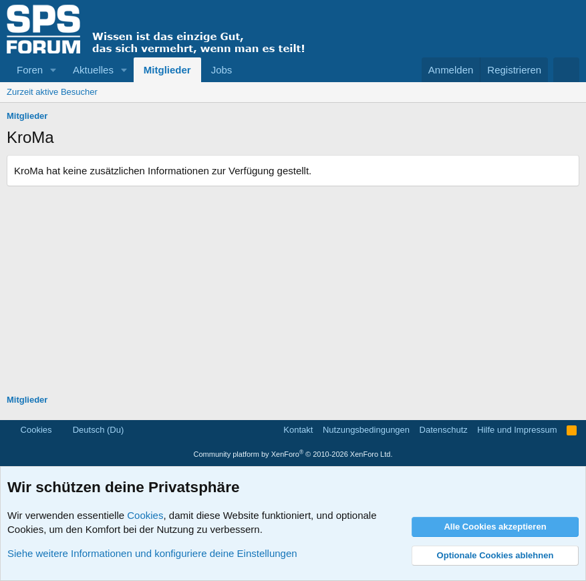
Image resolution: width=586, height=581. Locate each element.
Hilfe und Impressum (517, 430)
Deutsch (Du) (92, 430)
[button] (53, 69)
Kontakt (298, 430)
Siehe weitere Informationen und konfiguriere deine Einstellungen (152, 553)
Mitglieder (167, 69)
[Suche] (566, 69)
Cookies (30, 430)
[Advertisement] (293, 286)
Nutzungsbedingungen (366, 430)
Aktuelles (93, 69)
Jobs (222, 69)
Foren (30, 69)
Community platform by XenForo (293, 454)
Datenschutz (444, 430)
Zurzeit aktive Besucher (52, 92)
